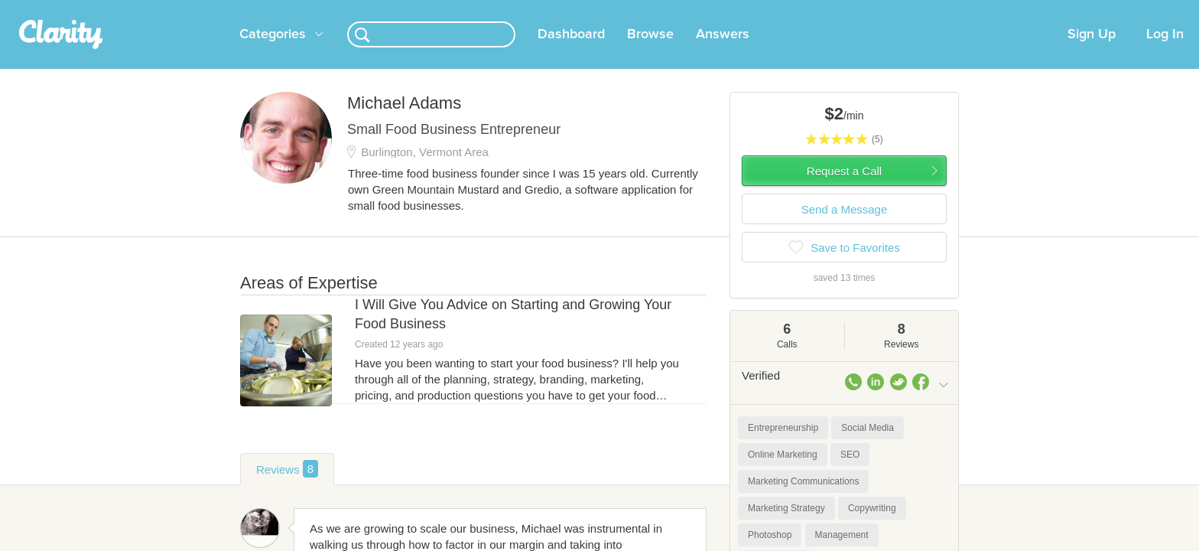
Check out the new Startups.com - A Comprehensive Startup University (783, 10)
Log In (1165, 53)
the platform (216, 9)
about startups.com (1004, 10)
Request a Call (844, 189)
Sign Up (1091, 53)
